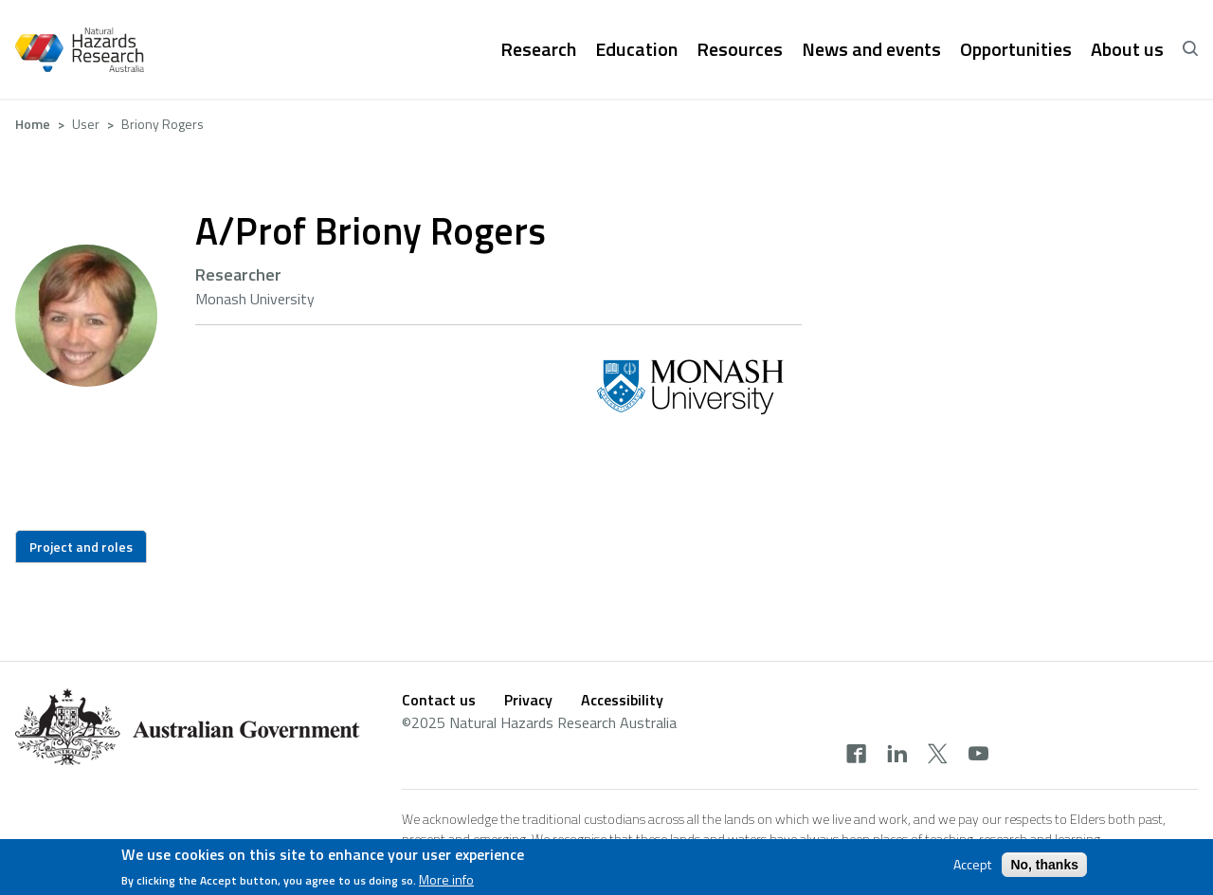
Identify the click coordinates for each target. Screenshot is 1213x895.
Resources (740, 49)
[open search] (1190, 49)
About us (1127, 49)
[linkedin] (897, 755)
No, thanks (1044, 865)
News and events (871, 49)
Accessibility (622, 699)
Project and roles (81, 547)
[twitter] (937, 755)
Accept (972, 865)
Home (32, 124)
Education (636, 49)
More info (446, 880)
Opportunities (1016, 49)
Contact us (439, 699)
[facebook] (856, 755)
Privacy (528, 699)
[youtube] (978, 755)
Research (538, 49)
